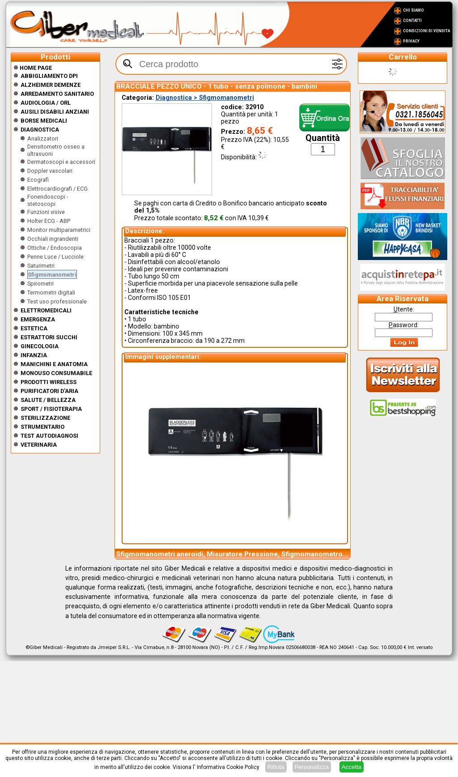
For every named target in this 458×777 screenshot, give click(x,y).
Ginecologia (40, 346)
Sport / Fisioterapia (51, 409)
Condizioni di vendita (426, 31)
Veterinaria (39, 444)
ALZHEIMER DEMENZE (51, 84)
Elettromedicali (46, 310)
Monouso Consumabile (56, 373)
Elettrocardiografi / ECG (57, 188)
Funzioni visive (46, 212)
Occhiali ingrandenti (52, 238)
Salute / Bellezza (48, 400)
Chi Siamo (413, 10)
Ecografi (38, 179)
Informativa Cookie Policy (228, 767)
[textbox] (231, 64)
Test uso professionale (57, 301)
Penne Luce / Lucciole (55, 256)
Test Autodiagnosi (49, 435)
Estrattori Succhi (49, 337)
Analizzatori (42, 138)
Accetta (351, 767)
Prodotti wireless (48, 382)
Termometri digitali (51, 292)
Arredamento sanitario (57, 93)
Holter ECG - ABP (48, 221)
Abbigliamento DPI (49, 76)
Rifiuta (275, 767)
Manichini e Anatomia (54, 364)
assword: (404, 325)
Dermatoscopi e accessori (61, 161)
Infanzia (34, 355)
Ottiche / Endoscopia (54, 247)
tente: (404, 309)
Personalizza (312, 767)
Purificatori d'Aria (49, 391)
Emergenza (38, 319)
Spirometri (40, 283)
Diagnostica (40, 129)
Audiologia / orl (46, 102)
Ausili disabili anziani (55, 111)
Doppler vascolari (49, 170)
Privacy (411, 41)
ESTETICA (34, 328)
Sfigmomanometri (52, 274)
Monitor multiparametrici (58, 229)
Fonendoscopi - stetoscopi (47, 200)
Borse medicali (44, 120)
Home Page (32, 67)
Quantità (322, 138)
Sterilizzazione (45, 417)
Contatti (412, 20)
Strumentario (42, 426)
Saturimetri (41, 265)
